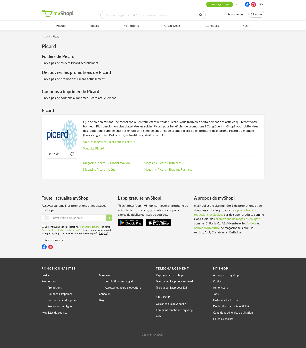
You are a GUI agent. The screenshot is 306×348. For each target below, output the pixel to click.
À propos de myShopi (226, 275)
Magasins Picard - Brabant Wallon (106, 162)
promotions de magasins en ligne (237, 218)
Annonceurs (220, 287)
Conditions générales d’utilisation (233, 312)
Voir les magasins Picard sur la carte (109, 141)
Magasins (104, 275)
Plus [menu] (246, 25)
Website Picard (95, 148)
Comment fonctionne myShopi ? (175, 310)
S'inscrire (256, 14)
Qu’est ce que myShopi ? (171, 304)
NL (237, 4)
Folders (94, 25)
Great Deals (172, 25)
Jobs (216, 294)
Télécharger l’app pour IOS (172, 287)
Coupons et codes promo (63, 300)
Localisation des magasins (120, 281)
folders (251, 223)
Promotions (131, 25)
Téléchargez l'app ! (219, 4)
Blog (101, 300)
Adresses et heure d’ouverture (123, 287)
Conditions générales (90, 226)
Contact (218, 281)
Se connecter (235, 14)
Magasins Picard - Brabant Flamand (168, 169)
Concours (212, 25)
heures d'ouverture (207, 227)
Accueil (61, 25)
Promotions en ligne (60, 306)
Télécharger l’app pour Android (174, 281)
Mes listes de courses (54, 312)
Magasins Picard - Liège (99, 169)
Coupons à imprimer (60, 294)
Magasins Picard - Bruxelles (162, 162)
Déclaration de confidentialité (231, 306)
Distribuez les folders (225, 300)
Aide (261, 4)
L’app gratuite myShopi (169, 275)
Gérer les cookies (223, 319)
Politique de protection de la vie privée (61, 230)
